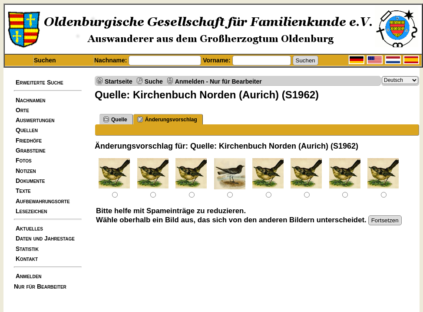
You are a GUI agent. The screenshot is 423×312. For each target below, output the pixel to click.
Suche (154, 81)
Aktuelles (29, 228)
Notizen (26, 170)
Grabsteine (31, 150)
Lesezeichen (31, 211)
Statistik (27, 248)
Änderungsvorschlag (167, 119)
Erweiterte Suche (39, 82)
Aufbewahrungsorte (43, 201)
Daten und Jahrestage (45, 238)
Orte (22, 110)
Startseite (118, 81)
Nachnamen (30, 100)
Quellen (27, 130)
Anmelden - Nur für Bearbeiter (218, 81)
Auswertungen (35, 120)
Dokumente (30, 180)
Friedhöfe (29, 140)
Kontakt (27, 258)
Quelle (115, 119)
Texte (23, 190)
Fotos (24, 160)
